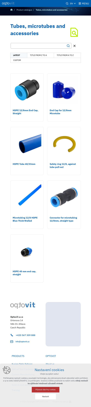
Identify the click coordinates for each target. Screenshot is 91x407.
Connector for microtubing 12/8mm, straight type (63, 219)
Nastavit (45, 396)
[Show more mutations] (75, 3)
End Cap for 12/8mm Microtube (60, 112)
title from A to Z (65, 55)
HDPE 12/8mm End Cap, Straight (25, 112)
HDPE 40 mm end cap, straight (24, 273)
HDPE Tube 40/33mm (24, 164)
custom (17, 60)
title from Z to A (38, 55)
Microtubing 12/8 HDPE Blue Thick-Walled (25, 219)
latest (16, 55)
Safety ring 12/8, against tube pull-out (63, 165)
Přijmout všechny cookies (45, 389)
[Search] (68, 46)
